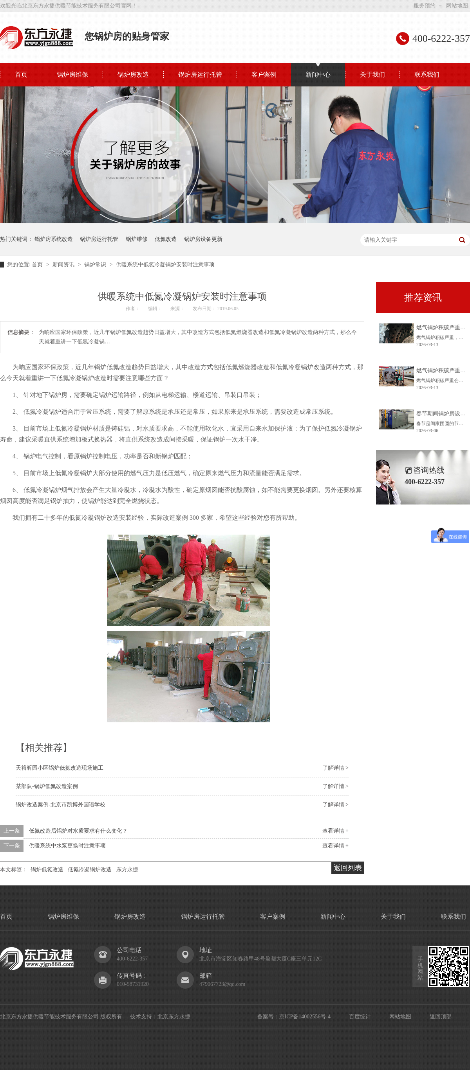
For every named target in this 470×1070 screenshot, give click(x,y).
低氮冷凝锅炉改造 (90, 870)
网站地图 (457, 6)
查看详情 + (335, 831)
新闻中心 (318, 74)
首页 (21, 74)
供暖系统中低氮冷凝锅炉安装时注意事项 (165, 265)
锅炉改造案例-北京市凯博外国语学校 (60, 805)
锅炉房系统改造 (53, 239)
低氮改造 (166, 239)
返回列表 (348, 868)
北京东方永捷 (173, 1017)
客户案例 (264, 74)
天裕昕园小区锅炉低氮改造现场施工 (59, 768)
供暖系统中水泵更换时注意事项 (67, 846)
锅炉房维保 (72, 74)
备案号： (268, 1017)
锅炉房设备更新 (203, 239)
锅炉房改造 (133, 74)
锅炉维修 (137, 239)
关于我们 (372, 74)
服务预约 (425, 6)
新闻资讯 (64, 265)
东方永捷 (127, 870)
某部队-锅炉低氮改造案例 (47, 786)
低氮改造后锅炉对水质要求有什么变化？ (78, 831)
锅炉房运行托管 (200, 74)
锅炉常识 (96, 265)
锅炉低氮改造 (47, 870)
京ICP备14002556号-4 (305, 1017)
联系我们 (426, 74)
